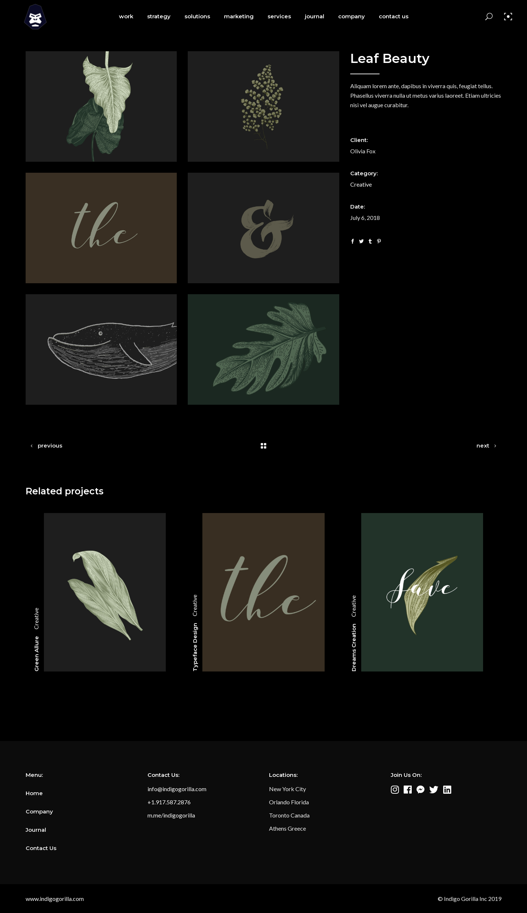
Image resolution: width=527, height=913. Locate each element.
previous (50, 445)
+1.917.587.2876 (169, 801)
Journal (36, 829)
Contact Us (41, 848)
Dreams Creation (353, 647)
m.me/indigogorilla (171, 815)
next (482, 445)
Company (39, 811)
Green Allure (36, 653)
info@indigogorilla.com (176, 788)
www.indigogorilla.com (55, 898)
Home (34, 793)
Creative (361, 184)
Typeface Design (194, 647)
